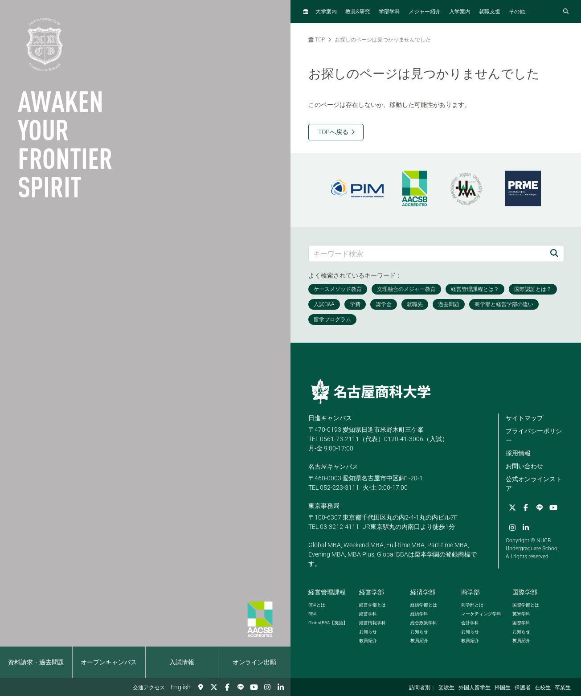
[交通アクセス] (200, 687)
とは (316, 604)
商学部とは (472, 604)
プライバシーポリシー (534, 435)
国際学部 (524, 592)
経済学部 (422, 592)
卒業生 (563, 687)
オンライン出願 (254, 662)
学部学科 (389, 11)
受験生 (446, 687)
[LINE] (240, 687)
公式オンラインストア (534, 483)
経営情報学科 (372, 622)
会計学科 (470, 622)
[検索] (554, 253)
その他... (519, 11)
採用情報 (518, 453)
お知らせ (368, 631)
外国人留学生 (474, 687)
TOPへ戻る (333, 131)
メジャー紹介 (425, 11)
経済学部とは (423, 604)
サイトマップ (524, 418)
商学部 (470, 592)
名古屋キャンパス (333, 466)
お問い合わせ (524, 466)
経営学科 (368, 613)
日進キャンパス (330, 418)
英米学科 (521, 613)
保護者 (523, 687)
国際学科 (521, 622)
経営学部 (371, 592)
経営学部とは (372, 604)
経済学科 (419, 613)
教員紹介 (368, 640)
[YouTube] (254, 687)
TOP (316, 40)
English (181, 687)
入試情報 (181, 662)
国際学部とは (525, 604)
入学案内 (460, 11)
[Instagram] (267, 687)
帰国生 (503, 687)
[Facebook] (227, 687)
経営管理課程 (327, 592)
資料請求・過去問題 (36, 662)
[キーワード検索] (427, 253)
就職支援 (489, 11)
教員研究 (357, 11)
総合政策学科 (423, 622)
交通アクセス (149, 687)
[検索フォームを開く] (566, 11)
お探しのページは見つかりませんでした (383, 40)
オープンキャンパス (109, 662)
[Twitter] (214, 687)
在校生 (543, 687)
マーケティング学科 (481, 613)
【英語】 (328, 622)
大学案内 (326, 11)
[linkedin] (280, 687)
